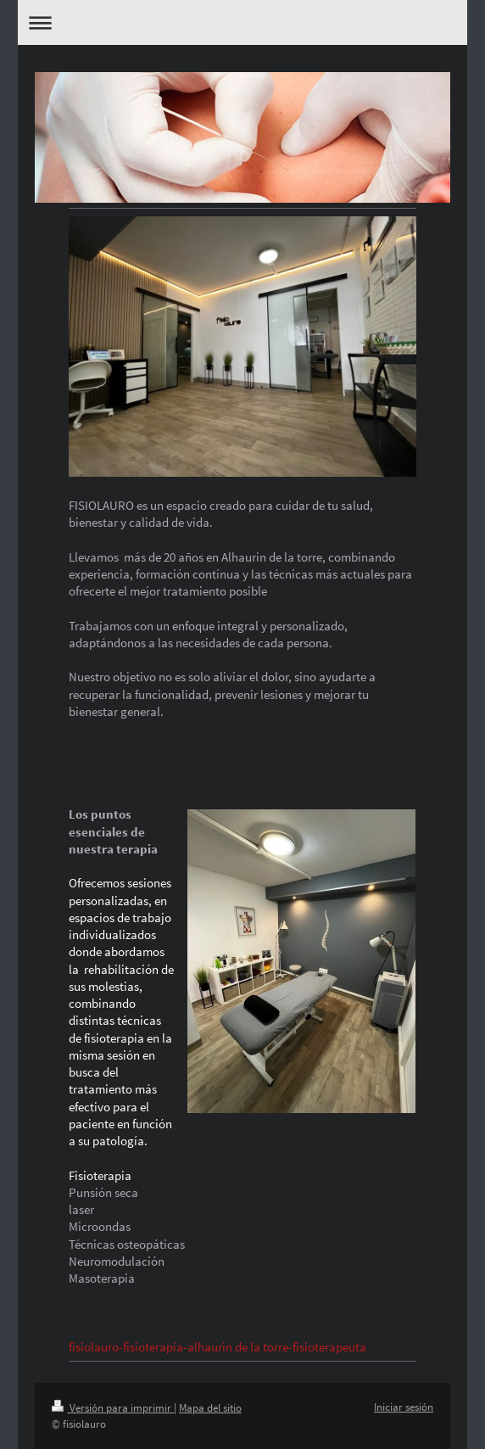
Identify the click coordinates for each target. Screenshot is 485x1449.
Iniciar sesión (403, 1407)
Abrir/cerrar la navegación (242, 22)
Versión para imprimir (113, 1408)
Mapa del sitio (210, 1408)
